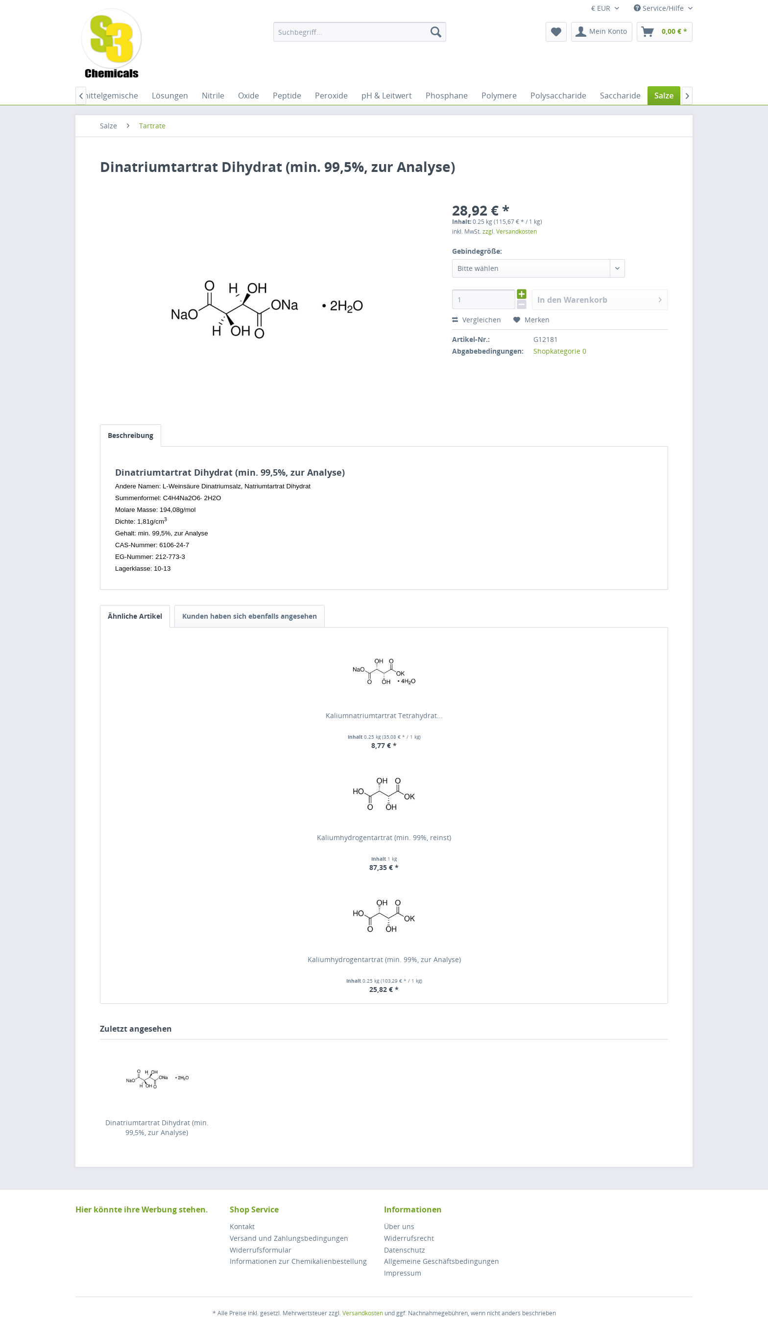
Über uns (399, 1226)
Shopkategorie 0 (559, 351)
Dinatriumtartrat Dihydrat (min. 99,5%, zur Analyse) (157, 1127)
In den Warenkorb (599, 298)
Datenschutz (404, 1250)
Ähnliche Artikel (135, 616)
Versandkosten (362, 1313)
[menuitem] (359, 32)
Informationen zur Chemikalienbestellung (298, 1261)
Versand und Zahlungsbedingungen (289, 1238)
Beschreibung (130, 435)
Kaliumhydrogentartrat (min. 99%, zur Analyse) (384, 959)
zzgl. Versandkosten (509, 231)
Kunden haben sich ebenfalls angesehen (249, 616)
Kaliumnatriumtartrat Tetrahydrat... (384, 715)
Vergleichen (476, 319)
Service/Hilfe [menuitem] (660, 8)
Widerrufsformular (260, 1250)
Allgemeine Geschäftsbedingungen (441, 1261)
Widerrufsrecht (409, 1238)
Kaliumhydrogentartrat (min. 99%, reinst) (384, 837)
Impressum (402, 1273)
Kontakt (242, 1226)
